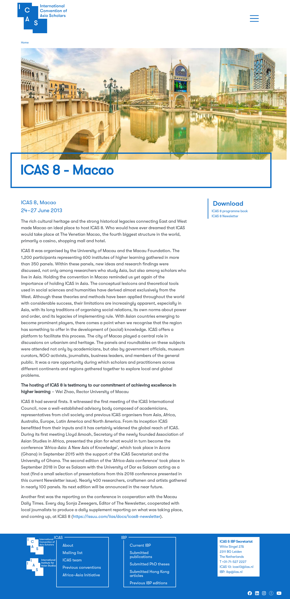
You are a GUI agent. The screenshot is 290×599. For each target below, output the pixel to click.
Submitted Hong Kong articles (149, 573)
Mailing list (73, 552)
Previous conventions (82, 567)
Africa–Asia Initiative (81, 575)
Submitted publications (141, 554)
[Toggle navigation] (254, 18)
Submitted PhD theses (150, 564)
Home (25, 42)
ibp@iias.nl (234, 572)
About (68, 545)
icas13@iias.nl (243, 567)
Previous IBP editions (148, 583)
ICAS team (72, 560)
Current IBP (140, 545)
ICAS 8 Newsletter (225, 216)
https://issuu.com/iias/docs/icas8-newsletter (116, 516)
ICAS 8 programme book (230, 211)
